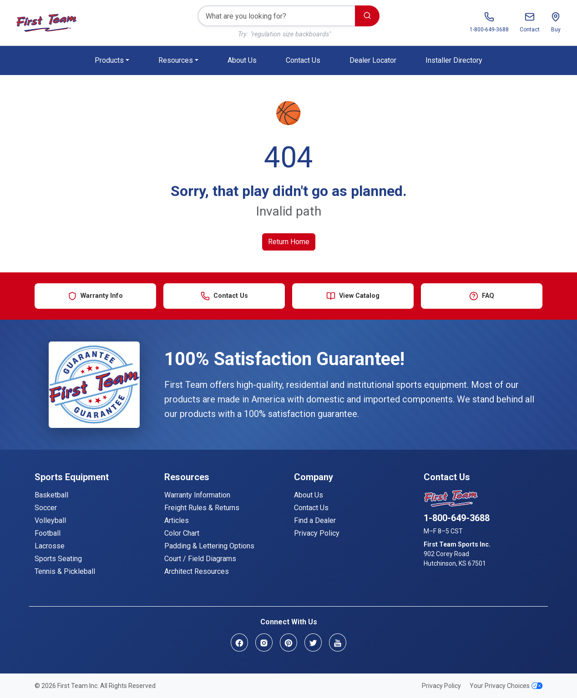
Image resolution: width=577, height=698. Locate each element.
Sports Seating (58, 558)
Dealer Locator (372, 60)
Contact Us (303, 60)
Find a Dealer (315, 520)
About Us (242, 60)
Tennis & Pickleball (65, 571)
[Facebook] (239, 642)
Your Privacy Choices (506, 685)
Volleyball (50, 520)
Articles (176, 520)
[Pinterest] (288, 642)
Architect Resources (196, 571)
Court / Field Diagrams (200, 558)
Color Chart (181, 533)
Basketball (51, 495)
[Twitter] (313, 642)
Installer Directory (453, 60)
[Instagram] (264, 642)
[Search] (276, 15)
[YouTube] (337, 642)
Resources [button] (175, 60)
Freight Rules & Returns (201, 507)
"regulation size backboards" (290, 34)
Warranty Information (197, 495)
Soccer (46, 507)
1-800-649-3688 (457, 517)
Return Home (288, 241)
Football (48, 533)
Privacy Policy (316, 533)
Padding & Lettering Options (209, 546)
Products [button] (109, 60)
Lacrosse (50, 546)
